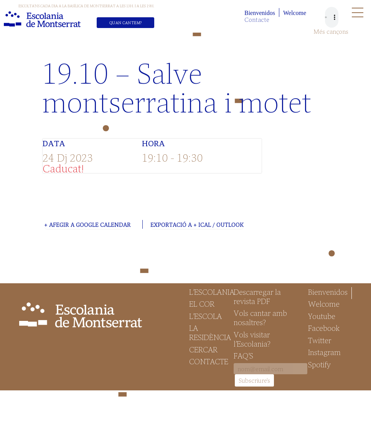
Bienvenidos (259, 13)
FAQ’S (243, 355)
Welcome (294, 13)
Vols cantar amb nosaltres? (260, 317)
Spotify (319, 364)
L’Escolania (207, 291)
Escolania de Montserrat (42, 19)
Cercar (203, 349)
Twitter (319, 340)
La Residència (207, 332)
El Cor (201, 303)
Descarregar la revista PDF (257, 296)
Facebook (324, 327)
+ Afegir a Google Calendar (87, 224)
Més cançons (330, 31)
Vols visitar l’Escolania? (252, 339)
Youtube (321, 316)
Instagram (324, 352)
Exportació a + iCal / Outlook (197, 224)
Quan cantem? (125, 22)
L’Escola (205, 316)
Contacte (256, 19)
